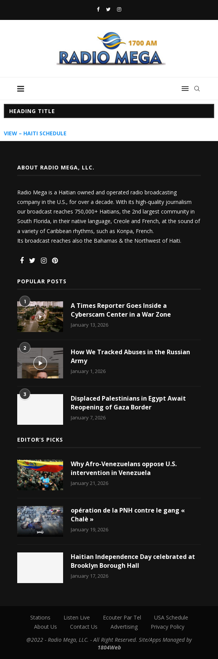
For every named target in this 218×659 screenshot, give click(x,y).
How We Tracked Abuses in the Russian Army (130, 356)
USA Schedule (171, 617)
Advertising (124, 626)
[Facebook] (98, 9)
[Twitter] (108, 9)
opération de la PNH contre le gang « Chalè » (128, 514)
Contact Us (84, 626)
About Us (45, 626)
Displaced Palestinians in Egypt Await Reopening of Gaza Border (128, 402)
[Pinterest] (54, 261)
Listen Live (76, 617)
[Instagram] (119, 9)
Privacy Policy (167, 626)
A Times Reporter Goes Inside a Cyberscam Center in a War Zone (121, 309)
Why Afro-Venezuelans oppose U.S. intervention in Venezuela (124, 468)
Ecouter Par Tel (122, 617)
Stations (40, 617)
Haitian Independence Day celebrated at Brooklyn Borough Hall (133, 560)
